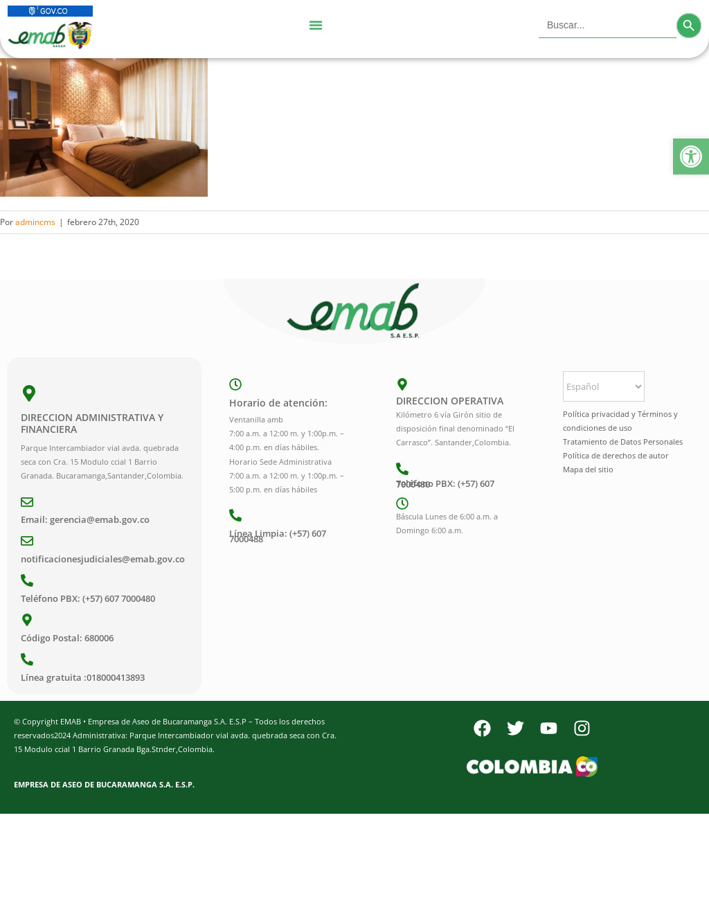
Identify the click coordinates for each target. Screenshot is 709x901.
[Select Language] (604, 386)
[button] (691, 157)
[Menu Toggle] (316, 26)
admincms (35, 222)
